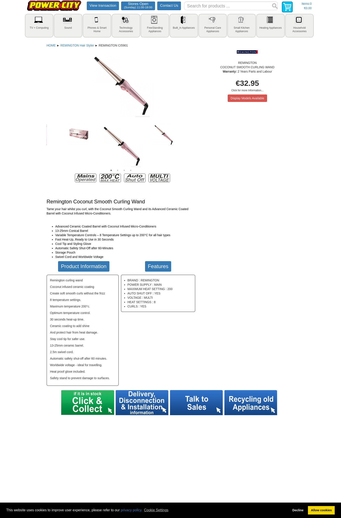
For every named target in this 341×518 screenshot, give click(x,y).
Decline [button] (297, 510)
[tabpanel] (121, 145)
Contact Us (169, 5)
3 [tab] (124, 170)
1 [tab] (111, 170)
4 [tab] (131, 170)
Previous (43, 145)
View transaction (103, 5)
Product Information (83, 266)
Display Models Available (247, 98)
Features (158, 266)
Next (198, 145)
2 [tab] (117, 170)
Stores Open (138, 5)
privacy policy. (131, 510)
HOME (51, 45)
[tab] (39, 25)
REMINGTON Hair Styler (77, 45)
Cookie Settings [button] (156, 510)
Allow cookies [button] (321, 510)
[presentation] (39, 25)
